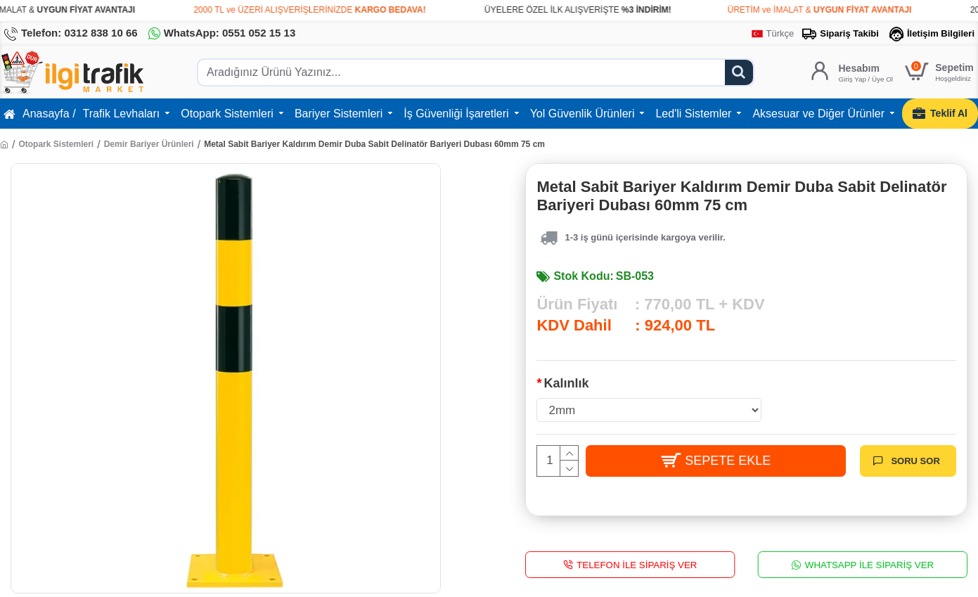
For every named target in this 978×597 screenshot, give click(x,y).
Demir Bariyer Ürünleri (149, 144)
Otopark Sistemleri (56, 144)
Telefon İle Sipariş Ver (637, 564)
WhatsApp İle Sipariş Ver (869, 564)
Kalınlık (565, 383)
